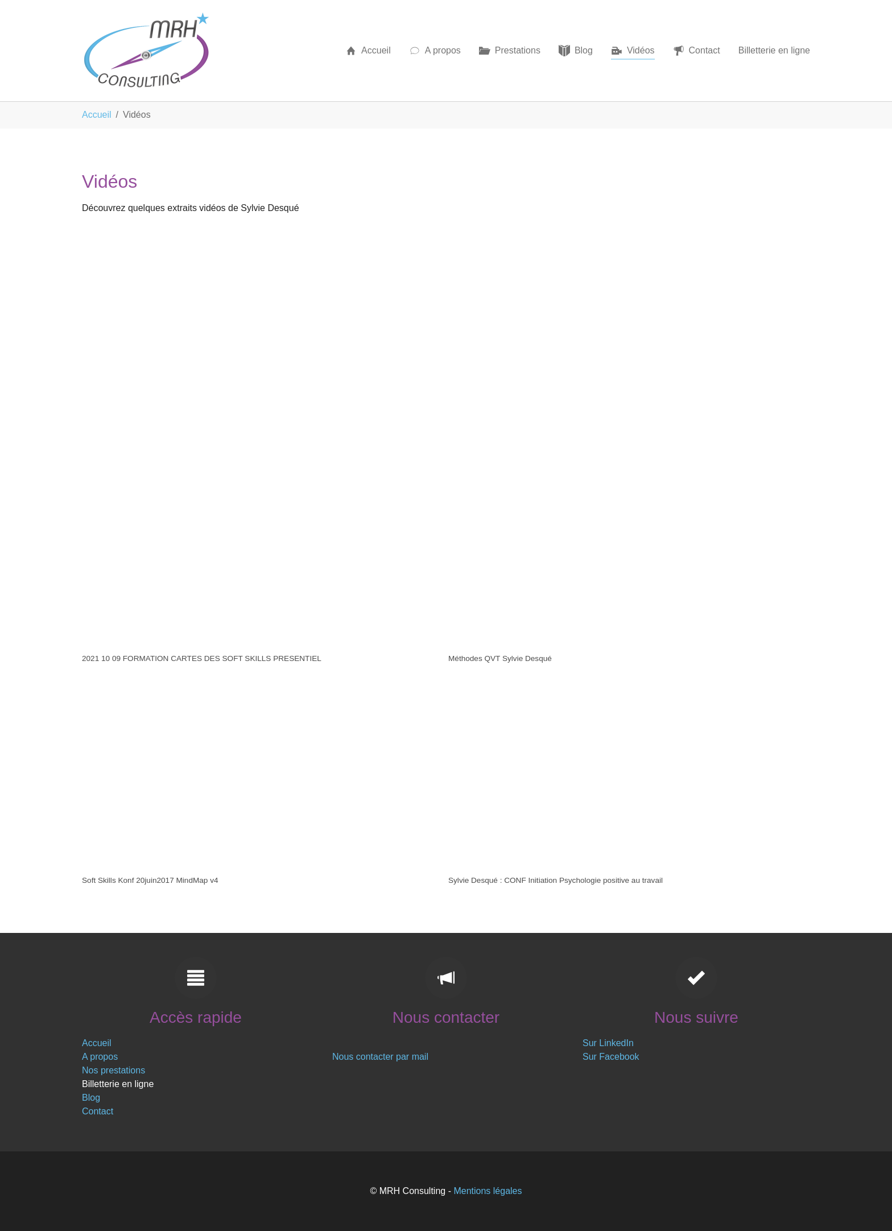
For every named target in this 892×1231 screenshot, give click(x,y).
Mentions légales (487, 1191)
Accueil (97, 1043)
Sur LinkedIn (608, 1043)
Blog (91, 1097)
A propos (100, 1056)
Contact (97, 1111)
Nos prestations (113, 1070)
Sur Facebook (611, 1056)
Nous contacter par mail (380, 1056)
